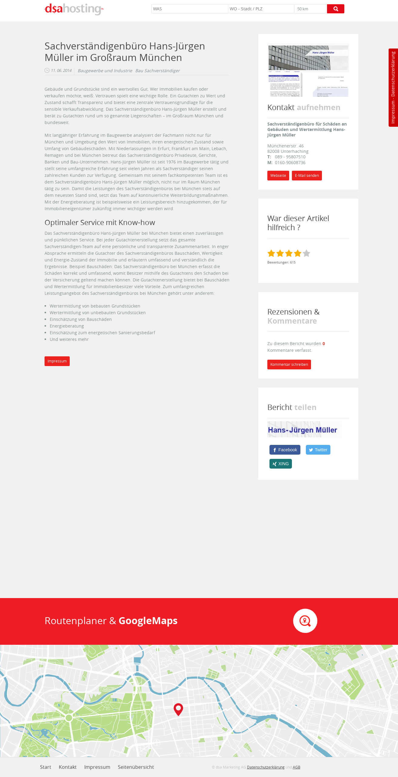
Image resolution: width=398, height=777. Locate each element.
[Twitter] (318, 450)
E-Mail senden (307, 175)
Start (45, 767)
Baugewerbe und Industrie (105, 70)
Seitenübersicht (136, 767)
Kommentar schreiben (289, 364)
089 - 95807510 (290, 157)
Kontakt (68, 767)
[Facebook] (284, 450)
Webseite (278, 175)
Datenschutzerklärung (393, 74)
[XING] (280, 464)
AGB (296, 767)
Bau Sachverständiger (157, 70)
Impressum (393, 112)
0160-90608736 (290, 162)
